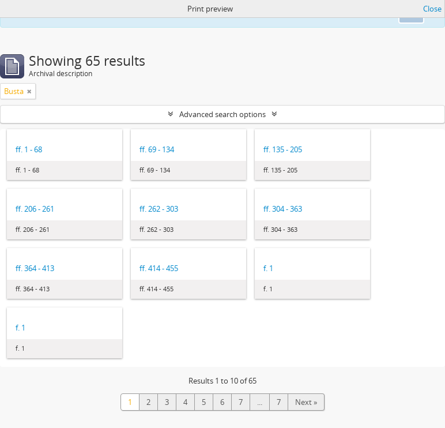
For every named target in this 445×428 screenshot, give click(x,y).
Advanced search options (222, 114)
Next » (306, 402)
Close (432, 8)
